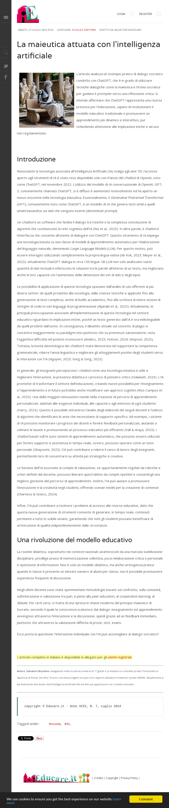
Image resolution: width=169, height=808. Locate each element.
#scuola (55, 723)
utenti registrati (120, 657)
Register (150, 14)
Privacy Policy (129, 778)
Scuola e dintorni (84, 29)
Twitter (5, 65)
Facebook (5, 77)
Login (125, 14)
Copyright (112, 778)
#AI (67, 723)
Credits (98, 778)
